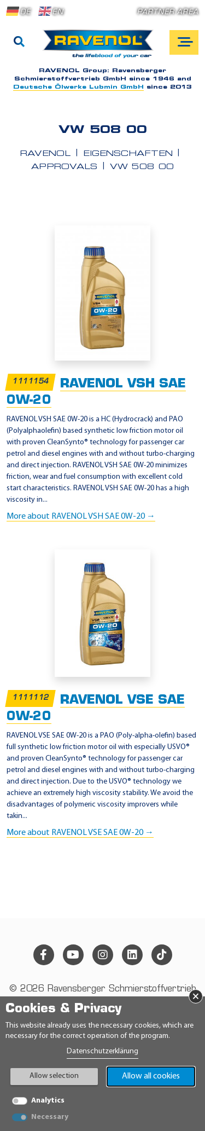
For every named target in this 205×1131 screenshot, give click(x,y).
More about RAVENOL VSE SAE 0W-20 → (80, 832)
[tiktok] (161, 954)
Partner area (167, 12)
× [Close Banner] (195, 996)
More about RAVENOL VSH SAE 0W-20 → (81, 516)
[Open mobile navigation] (183, 42)
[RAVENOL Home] (101, 48)
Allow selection (54, 1076)
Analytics (48, 1101)
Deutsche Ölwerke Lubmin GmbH (78, 87)
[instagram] (102, 954)
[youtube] (73, 954)
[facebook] (43, 954)
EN (51, 11)
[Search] (19, 43)
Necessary (49, 1117)
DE (19, 11)
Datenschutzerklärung (102, 1051)
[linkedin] (132, 954)
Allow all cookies (151, 1076)
